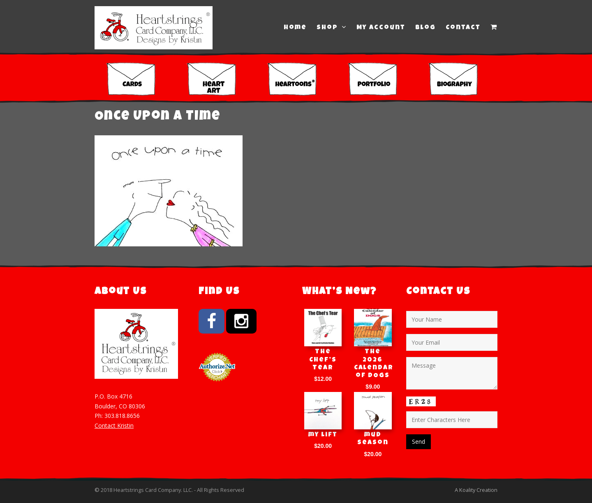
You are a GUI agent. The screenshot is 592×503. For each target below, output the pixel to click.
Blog (425, 28)
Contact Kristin (114, 425)
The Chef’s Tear (323, 360)
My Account (380, 28)
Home (295, 28)
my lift (323, 435)
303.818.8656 (122, 416)
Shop (332, 27)
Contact (463, 28)
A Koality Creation (476, 490)
